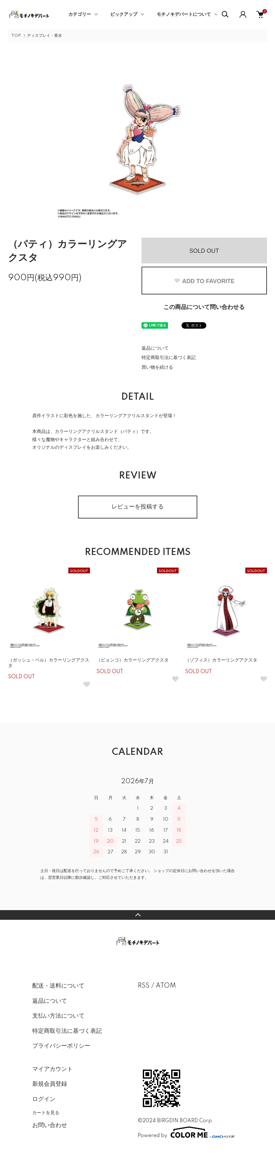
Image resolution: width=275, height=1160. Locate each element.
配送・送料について (58, 986)
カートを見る (45, 1112)
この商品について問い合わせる (204, 307)
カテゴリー (79, 14)
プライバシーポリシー (61, 1046)
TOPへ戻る (137, 915)
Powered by (186, 1132)
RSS (144, 986)
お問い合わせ (49, 1125)
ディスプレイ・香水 (44, 36)
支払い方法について (58, 1016)
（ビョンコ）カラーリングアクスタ (132, 660)
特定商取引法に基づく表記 (169, 357)
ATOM (166, 986)
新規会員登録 (49, 1084)
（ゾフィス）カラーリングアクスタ (221, 660)
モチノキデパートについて (184, 14)
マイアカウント (52, 1069)
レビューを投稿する (138, 507)
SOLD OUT (204, 251)
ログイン (43, 1099)
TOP (16, 36)
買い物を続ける (157, 367)
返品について (155, 348)
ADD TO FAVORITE (204, 281)
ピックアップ (123, 14)
